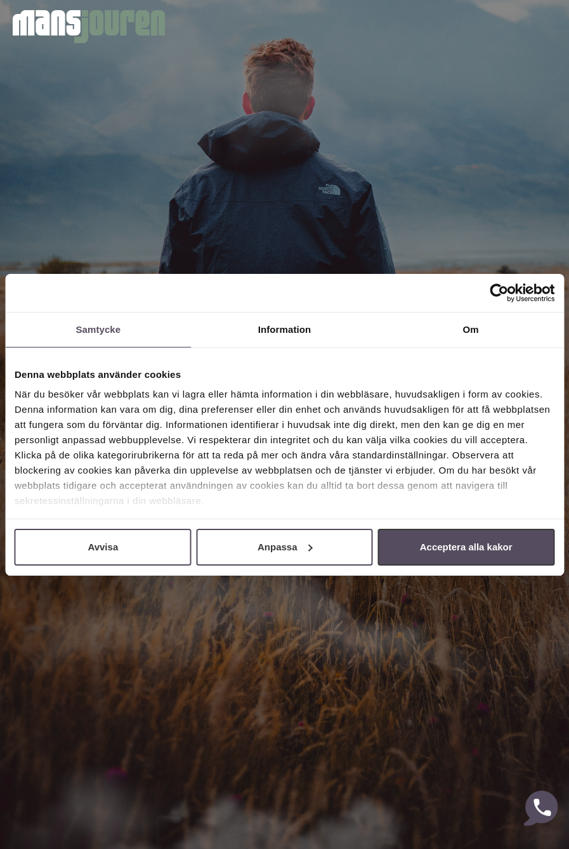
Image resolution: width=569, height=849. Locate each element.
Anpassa (285, 546)
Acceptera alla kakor (466, 546)
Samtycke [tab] (98, 329)
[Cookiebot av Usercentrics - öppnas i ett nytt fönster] (498, 292)
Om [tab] (471, 329)
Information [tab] (284, 329)
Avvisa (103, 546)
